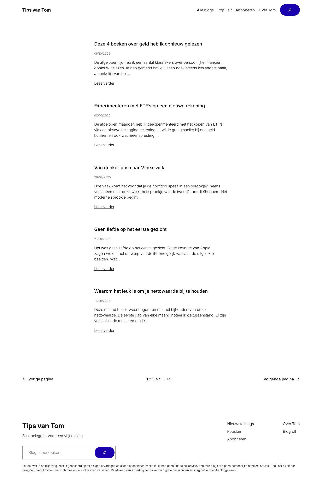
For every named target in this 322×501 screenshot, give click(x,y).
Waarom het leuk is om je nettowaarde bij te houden (151, 291)
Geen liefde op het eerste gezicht (130, 229)
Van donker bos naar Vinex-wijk (129, 167)
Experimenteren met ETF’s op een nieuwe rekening (149, 105)
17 (168, 379)
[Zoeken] (105, 452)
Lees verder (104, 83)
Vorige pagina (37, 379)
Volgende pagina (282, 379)
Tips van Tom (36, 10)
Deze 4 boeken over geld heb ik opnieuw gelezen (148, 44)
